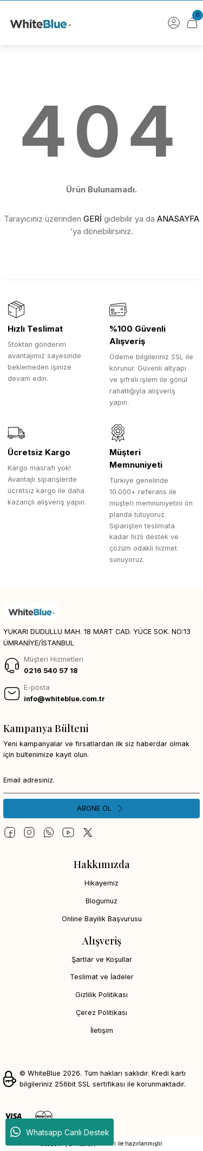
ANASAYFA (178, 219)
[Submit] (101, 808)
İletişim (101, 1030)
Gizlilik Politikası (101, 995)
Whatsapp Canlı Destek (59, 1132)
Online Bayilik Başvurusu (102, 919)
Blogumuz (101, 901)
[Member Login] (173, 22)
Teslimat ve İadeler (102, 977)
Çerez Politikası (101, 1012)
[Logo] (39, 22)
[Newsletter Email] (101, 780)
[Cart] (192, 22)
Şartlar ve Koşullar (101, 959)
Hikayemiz (101, 883)
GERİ (92, 219)
